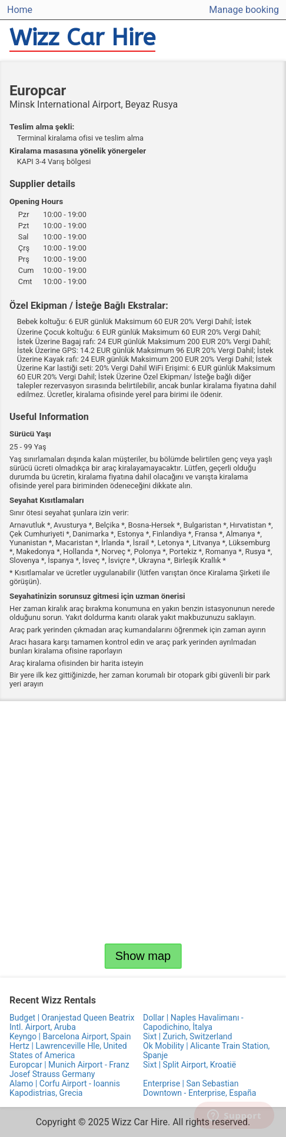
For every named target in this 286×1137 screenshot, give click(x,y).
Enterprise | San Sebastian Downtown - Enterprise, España (199, 1088)
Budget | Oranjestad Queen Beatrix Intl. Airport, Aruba (71, 1022)
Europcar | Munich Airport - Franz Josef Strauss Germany (69, 1069)
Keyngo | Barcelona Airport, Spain (70, 1036)
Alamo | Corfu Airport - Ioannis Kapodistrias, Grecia (64, 1088)
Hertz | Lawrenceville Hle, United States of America (68, 1050)
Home (19, 9)
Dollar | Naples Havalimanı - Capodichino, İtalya (193, 1022)
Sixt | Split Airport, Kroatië (189, 1064)
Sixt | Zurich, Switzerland (187, 1036)
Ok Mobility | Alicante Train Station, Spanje (206, 1050)
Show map (143, 955)
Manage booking (244, 9)
